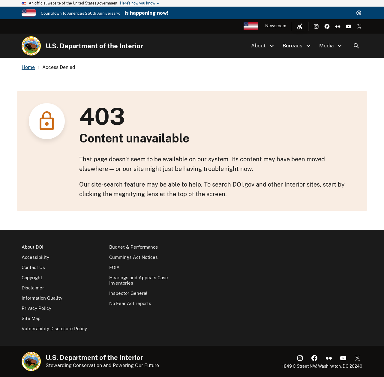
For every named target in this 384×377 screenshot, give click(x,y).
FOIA (114, 267)
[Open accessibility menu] (300, 26)
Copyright (32, 277)
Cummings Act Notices (133, 257)
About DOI (32, 247)
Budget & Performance (133, 247)
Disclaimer (33, 287)
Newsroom (275, 26)
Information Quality (42, 298)
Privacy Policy (36, 308)
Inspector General (128, 293)
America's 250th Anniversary (93, 13)
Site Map (31, 318)
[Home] (31, 45)
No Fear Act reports (130, 303)
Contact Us (33, 267)
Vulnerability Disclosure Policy (54, 328)
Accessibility (35, 257)
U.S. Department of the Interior (94, 46)
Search (356, 46)
